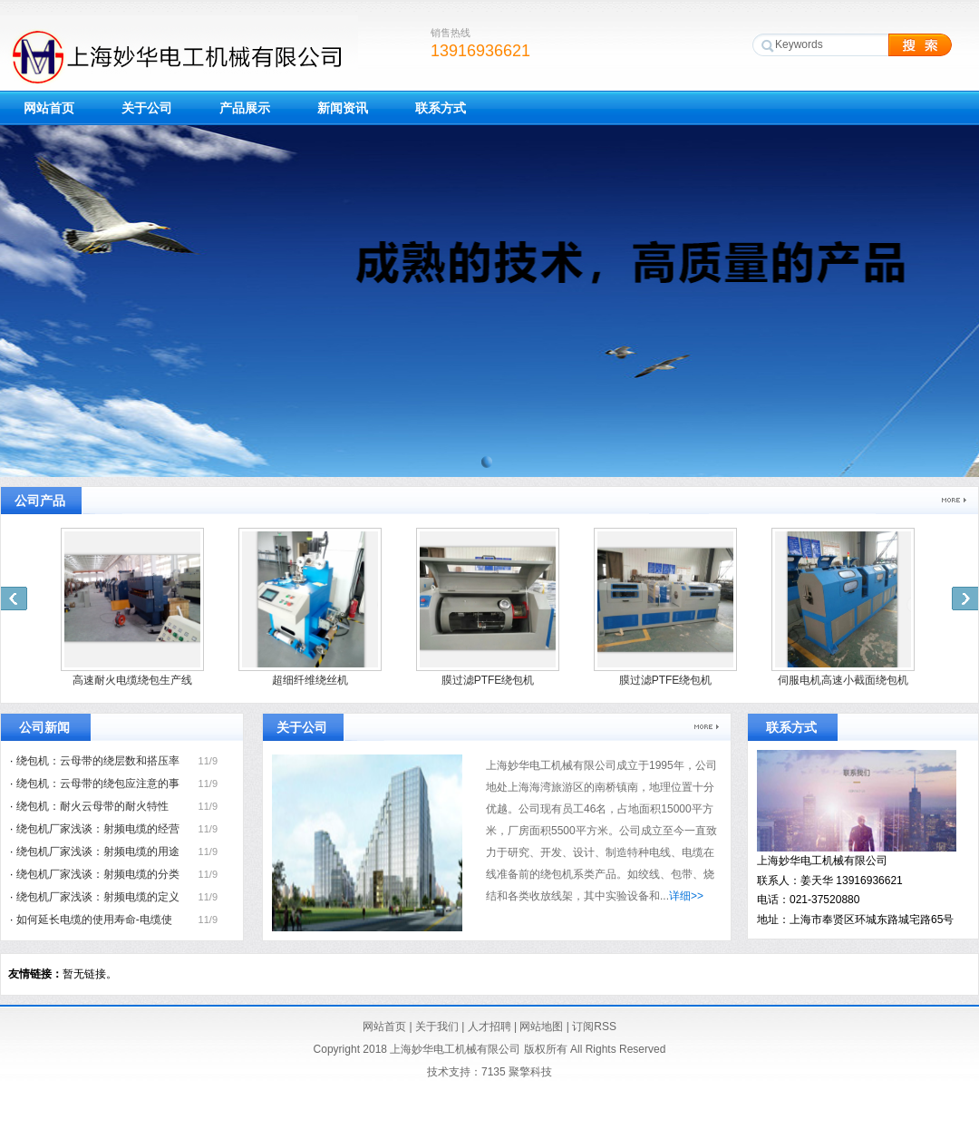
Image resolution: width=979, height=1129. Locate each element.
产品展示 (244, 108)
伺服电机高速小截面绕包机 (843, 680)
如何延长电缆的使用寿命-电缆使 (94, 919)
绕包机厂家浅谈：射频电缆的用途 (97, 851)
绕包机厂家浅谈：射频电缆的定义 (97, 897)
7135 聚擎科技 (516, 1072)
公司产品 (40, 500)
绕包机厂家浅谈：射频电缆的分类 (97, 874)
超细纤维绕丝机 (310, 680)
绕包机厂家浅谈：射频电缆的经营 (97, 828)
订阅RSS (594, 1026)
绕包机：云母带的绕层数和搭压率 (97, 760)
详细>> (686, 896)
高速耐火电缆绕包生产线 (132, 680)
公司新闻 (44, 727)
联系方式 (440, 108)
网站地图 (541, 1026)
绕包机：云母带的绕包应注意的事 (97, 783)
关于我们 (437, 1026)
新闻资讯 (342, 108)
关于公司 (146, 108)
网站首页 (49, 108)
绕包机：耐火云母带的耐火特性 (92, 806)
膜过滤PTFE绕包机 (488, 680)
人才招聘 (489, 1026)
